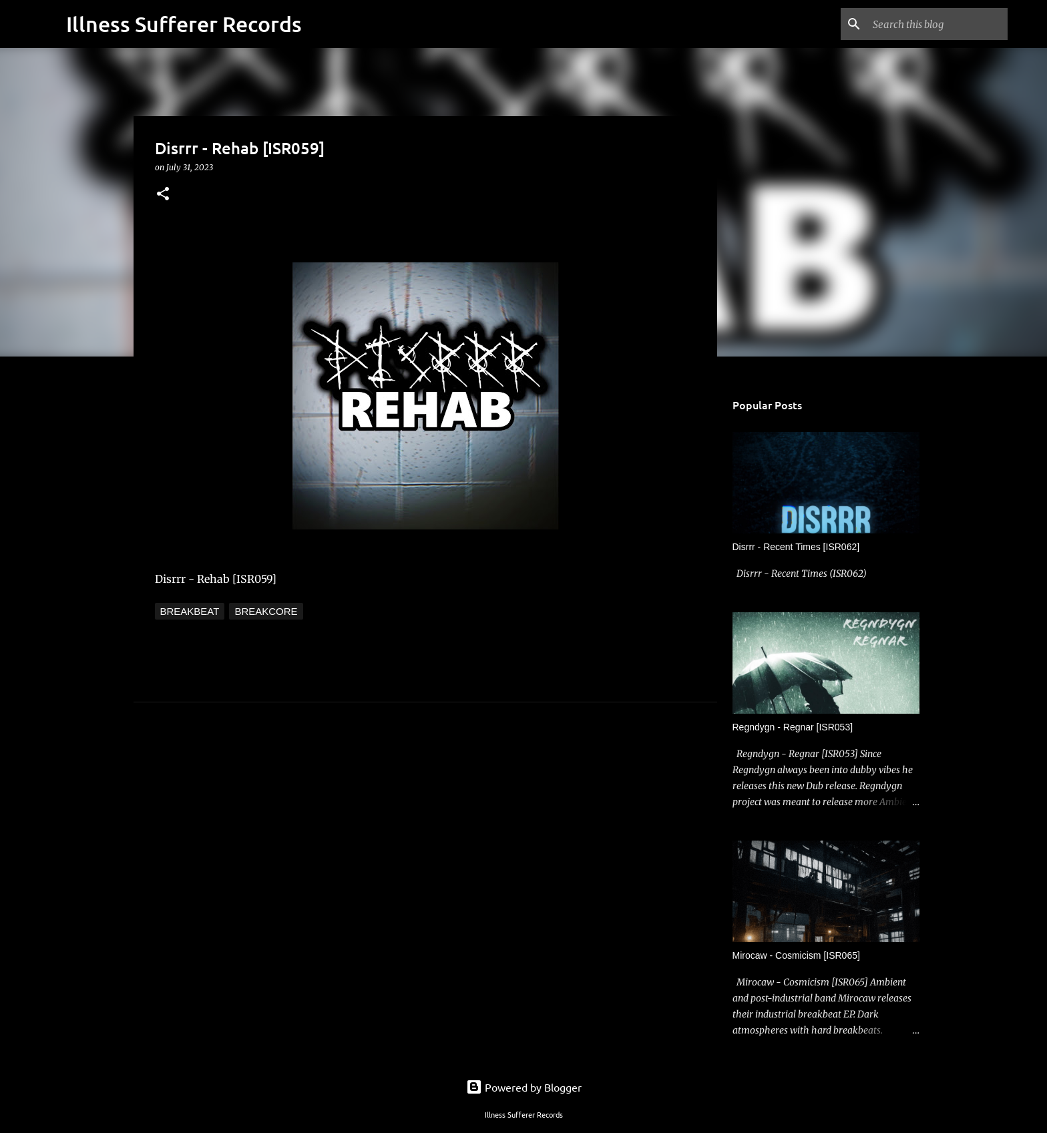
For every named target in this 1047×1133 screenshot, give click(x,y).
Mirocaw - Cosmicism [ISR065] (796, 955)
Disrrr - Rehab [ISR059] (215, 579)
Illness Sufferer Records (184, 24)
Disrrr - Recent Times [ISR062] (796, 546)
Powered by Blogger (524, 1087)
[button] (163, 195)
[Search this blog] (937, 24)
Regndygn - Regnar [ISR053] (792, 727)
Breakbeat (190, 611)
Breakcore (265, 611)
